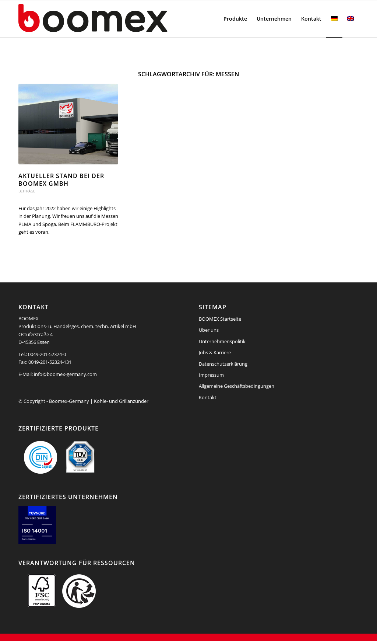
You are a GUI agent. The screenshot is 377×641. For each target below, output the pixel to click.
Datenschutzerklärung (223, 363)
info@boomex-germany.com (65, 374)
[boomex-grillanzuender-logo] (110, 18)
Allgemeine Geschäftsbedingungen (236, 386)
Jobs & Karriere (215, 352)
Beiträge (26, 191)
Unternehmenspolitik (222, 341)
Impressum (211, 375)
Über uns (209, 330)
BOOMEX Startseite (220, 319)
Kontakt (207, 397)
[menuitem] (235, 18)
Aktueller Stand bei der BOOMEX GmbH (61, 180)
